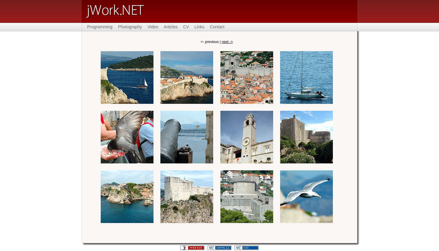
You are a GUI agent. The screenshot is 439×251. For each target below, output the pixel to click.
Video (152, 26)
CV (186, 26)
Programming (99, 26)
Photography (130, 26)
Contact (217, 26)
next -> (227, 42)
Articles (171, 26)
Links (199, 26)
